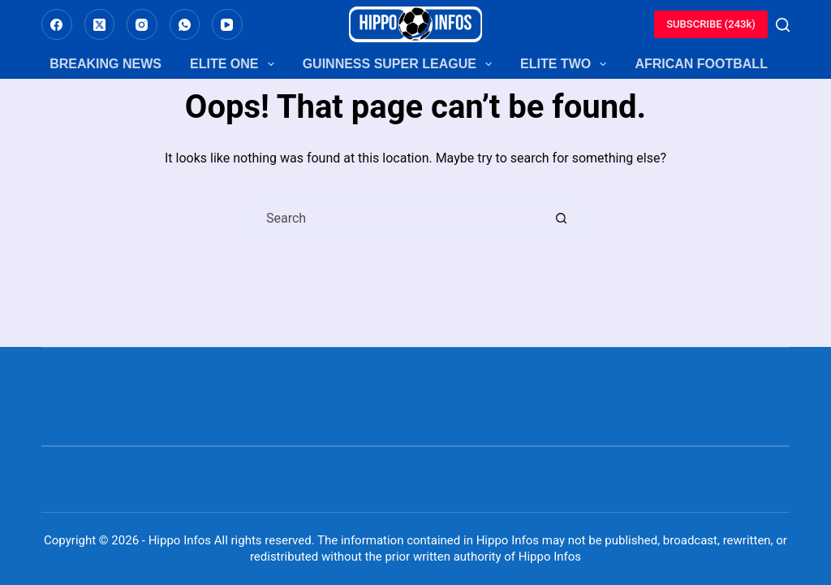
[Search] (783, 25)
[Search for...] (399, 218)
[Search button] (561, 218)
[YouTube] (227, 24)
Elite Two (563, 64)
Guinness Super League (397, 64)
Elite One (232, 64)
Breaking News (105, 64)
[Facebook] (56, 24)
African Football (701, 64)
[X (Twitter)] (99, 24)
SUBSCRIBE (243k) (711, 24)
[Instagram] (142, 24)
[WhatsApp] (185, 24)
